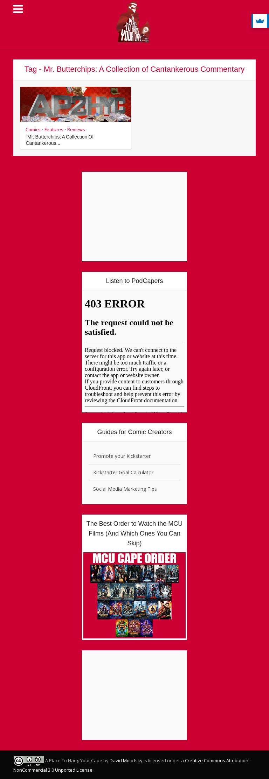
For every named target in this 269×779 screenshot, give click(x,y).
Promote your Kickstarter (122, 456)
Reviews (76, 129)
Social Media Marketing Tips (125, 489)
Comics (33, 129)
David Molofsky (126, 760)
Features (53, 129)
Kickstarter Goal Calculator (123, 472)
